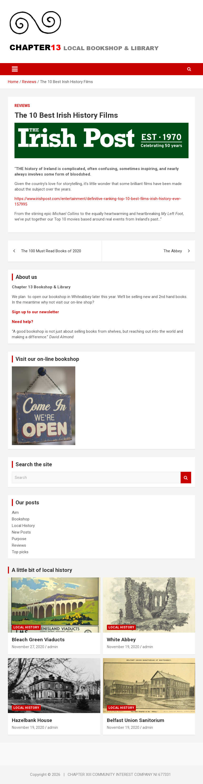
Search (186, 478)
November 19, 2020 (123, 647)
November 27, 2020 (28, 647)
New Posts (21, 532)
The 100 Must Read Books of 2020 (51, 251)
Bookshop (20, 519)
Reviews (22, 106)
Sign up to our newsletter (35, 312)
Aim (15, 512)
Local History (23, 525)
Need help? (23, 321)
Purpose (19, 538)
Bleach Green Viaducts (38, 640)
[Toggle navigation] (15, 69)
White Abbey (121, 640)
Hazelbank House (32, 720)
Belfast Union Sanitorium (135, 720)
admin (52, 647)
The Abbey (173, 251)
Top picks (20, 552)
